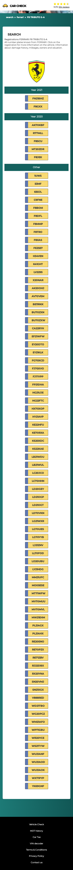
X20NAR (38, 280)
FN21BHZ (38, 98)
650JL (38, 191)
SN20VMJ (38, 681)
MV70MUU (38, 601)
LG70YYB (38, 537)
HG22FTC (38, 400)
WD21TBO (38, 705)
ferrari (20, 17)
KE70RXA (38, 432)
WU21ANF (38, 754)
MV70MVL (38, 609)
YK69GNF (38, 786)
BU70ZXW (38, 320)
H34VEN (38, 256)
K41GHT (38, 264)
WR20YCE (38, 738)
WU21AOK (38, 770)
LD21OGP (38, 497)
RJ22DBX (38, 665)
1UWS (38, 175)
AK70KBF (38, 125)
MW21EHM (38, 617)
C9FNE (38, 199)
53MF (38, 183)
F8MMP (38, 224)
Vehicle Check (36, 824)
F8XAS (38, 240)
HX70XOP (38, 408)
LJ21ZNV (38, 545)
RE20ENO (38, 641)
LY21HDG (38, 569)
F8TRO (38, 232)
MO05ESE (38, 585)
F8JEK (38, 157)
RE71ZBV (38, 657)
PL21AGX (38, 625)
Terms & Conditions (36, 849)
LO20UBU (38, 561)
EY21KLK (38, 352)
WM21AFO (38, 721)
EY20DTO (38, 344)
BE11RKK (38, 304)
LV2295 (38, 272)
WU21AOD (38, 762)
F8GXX (38, 106)
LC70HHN (38, 481)
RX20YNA (38, 673)
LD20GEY (38, 489)
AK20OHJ (38, 288)
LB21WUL (38, 464)
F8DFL (38, 216)
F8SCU (38, 141)
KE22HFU (38, 424)
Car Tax (36, 837)
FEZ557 (38, 248)
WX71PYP (38, 778)
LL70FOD (38, 553)
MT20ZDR (38, 149)
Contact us (36, 862)
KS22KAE (38, 448)
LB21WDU (38, 456)
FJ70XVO (38, 368)
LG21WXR (38, 521)
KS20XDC (38, 440)
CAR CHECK (14, 6)
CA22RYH (38, 328)
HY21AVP (38, 416)
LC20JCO (38, 473)
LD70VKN (38, 513)
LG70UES (38, 529)
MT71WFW (38, 593)
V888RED (38, 697)
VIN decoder (36, 843)
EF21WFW (38, 336)
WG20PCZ (38, 713)
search (9, 17)
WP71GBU (38, 730)
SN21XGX (38, 689)
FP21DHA (38, 384)
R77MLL (38, 133)
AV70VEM (38, 296)
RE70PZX (38, 649)
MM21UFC (38, 577)
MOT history (36, 830)
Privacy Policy (36, 856)
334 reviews (64, 7)
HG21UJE (38, 392)
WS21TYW (38, 746)
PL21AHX (38, 633)
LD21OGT (38, 505)
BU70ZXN (38, 312)
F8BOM (38, 208)
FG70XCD (38, 360)
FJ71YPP (38, 376)
